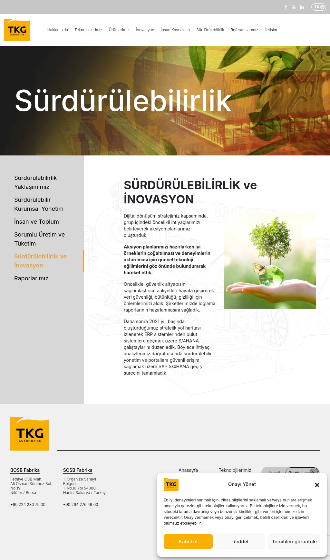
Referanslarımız (244, 29)
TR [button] (316, 7)
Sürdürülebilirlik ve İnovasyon (40, 261)
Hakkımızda (57, 29)
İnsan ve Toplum (36, 221)
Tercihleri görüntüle (294, 541)
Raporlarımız (31, 278)
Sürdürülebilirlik (210, 29)
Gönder (303, 473)
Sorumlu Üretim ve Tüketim (39, 239)
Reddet (240, 541)
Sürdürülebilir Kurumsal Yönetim (38, 204)
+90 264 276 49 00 (80, 504)
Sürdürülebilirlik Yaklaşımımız (35, 182)
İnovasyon (145, 29)
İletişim (271, 29)
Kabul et (188, 541)
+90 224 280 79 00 (27, 504)
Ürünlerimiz (119, 29)
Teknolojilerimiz (88, 29)
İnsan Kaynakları (175, 29)
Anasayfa (188, 470)
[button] (317, 484)
